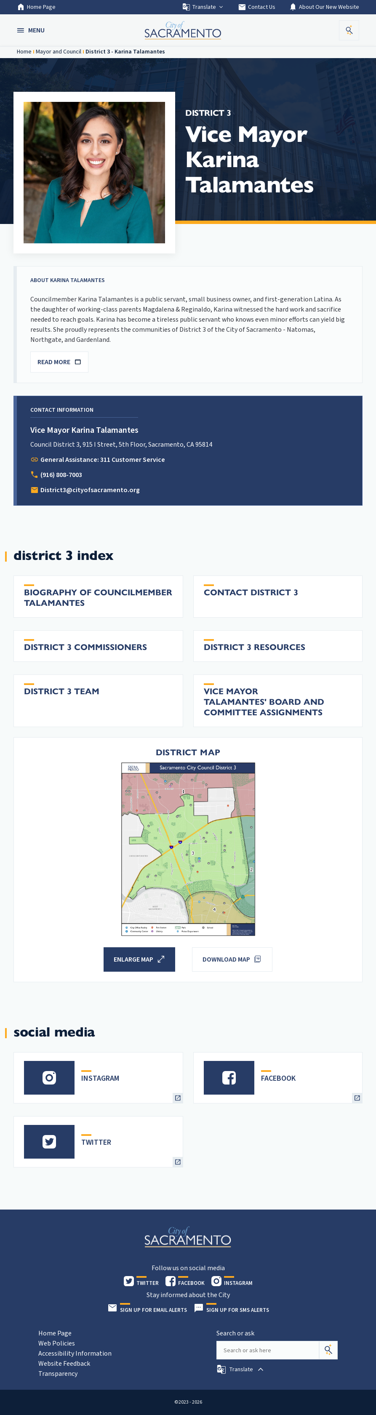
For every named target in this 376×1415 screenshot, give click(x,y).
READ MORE (59, 362)
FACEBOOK (278, 1078)
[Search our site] (267, 1350)
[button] (31, 30)
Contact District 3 (251, 592)
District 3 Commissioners (85, 647)
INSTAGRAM (100, 1078)
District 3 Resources (254, 647)
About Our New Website (324, 7)
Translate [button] (203, 7)
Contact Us (256, 7)
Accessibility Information (75, 1353)
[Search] (328, 1350)
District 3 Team (61, 691)
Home (24, 52)
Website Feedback (64, 1363)
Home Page (36, 7)
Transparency (57, 1373)
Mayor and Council (58, 52)
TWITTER (96, 1142)
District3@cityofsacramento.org (90, 490)
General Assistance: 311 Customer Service (102, 459)
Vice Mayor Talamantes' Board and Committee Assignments (264, 702)
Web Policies (56, 1343)
